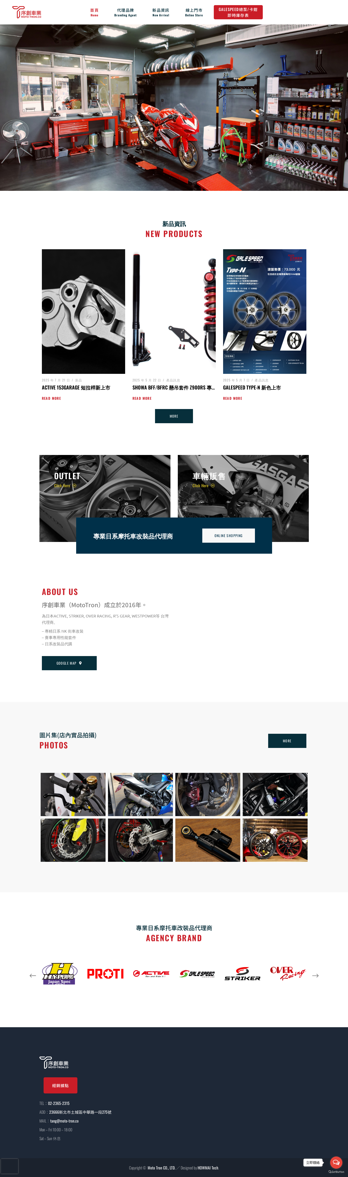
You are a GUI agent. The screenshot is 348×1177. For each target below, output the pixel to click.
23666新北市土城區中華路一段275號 (80, 1112)
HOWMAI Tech (208, 1168)
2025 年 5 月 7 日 (236, 380)
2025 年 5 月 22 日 (146, 380)
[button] (33, 975)
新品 (78, 380)
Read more (51, 398)
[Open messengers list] (336, 1162)
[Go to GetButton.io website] (336, 1172)
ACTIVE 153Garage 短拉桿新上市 (76, 387)
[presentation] (9, 1166)
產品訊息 (173, 380)
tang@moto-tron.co (64, 1121)
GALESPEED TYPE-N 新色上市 (252, 387)
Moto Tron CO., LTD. (161, 1168)
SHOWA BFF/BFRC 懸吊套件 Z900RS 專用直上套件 (184, 387)
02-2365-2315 (59, 1103)
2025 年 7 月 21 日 (56, 380)
